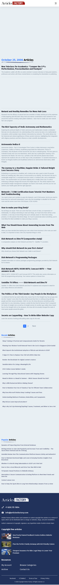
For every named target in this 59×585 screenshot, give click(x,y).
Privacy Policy (45, 578)
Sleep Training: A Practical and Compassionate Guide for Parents (23, 341)
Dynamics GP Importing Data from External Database (18, 445)
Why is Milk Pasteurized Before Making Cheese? (17, 383)
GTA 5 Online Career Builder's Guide (13, 369)
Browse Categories (28, 565)
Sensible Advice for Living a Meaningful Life (16, 364)
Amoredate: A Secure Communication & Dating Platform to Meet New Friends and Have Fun (27, 475)
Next (34, 326)
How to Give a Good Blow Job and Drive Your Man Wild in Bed (21, 467)
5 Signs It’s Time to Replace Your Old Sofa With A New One (21, 355)
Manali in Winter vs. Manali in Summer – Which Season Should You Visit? (25, 378)
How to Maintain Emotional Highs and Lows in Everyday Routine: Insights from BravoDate (26, 459)
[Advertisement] (29, 21)
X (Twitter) (22, 578)
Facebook (13, 578)
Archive (4, 569)
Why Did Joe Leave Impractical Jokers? (14, 402)
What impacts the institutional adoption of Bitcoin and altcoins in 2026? (26, 350)
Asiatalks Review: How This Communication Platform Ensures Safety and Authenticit (28, 454)
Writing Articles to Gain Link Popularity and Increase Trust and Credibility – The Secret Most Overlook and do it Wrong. (27, 449)
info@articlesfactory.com (14, 512)
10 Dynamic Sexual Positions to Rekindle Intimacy (17, 471)
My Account (6, 565)
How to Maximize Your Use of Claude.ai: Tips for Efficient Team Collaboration (27, 388)
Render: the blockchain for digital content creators (19, 360)
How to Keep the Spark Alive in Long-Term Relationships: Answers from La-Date (27, 484)
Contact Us (25, 569)
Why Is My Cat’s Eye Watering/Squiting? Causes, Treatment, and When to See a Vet (29, 406)
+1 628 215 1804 (10, 507)
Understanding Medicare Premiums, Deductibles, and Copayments (23, 397)
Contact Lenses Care (8, 480)
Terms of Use (33, 578)
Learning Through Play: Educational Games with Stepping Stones (23, 374)
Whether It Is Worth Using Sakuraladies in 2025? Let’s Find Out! (21, 463)
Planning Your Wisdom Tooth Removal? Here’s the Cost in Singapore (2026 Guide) (28, 346)
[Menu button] (56, 3)
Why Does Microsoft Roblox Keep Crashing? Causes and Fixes (22, 392)
